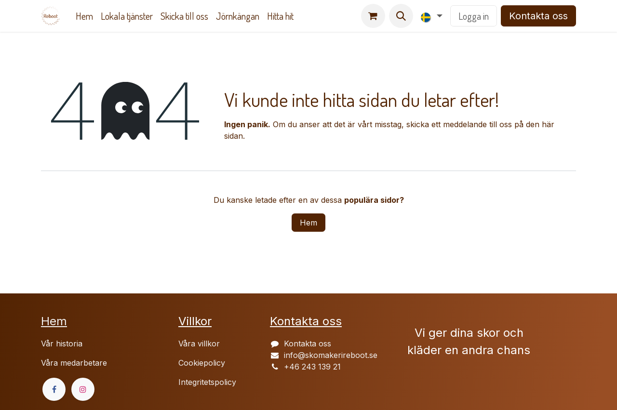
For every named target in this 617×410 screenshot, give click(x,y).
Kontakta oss (538, 16)
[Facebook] (54, 389)
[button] (401, 16)
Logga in (473, 16)
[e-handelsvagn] (373, 16)
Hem (308, 222)
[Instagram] (82, 389)
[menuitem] (84, 16)
